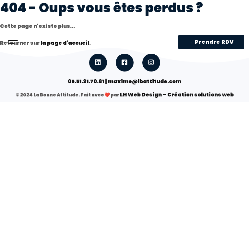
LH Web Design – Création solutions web (177, 94)
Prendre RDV (211, 42)
